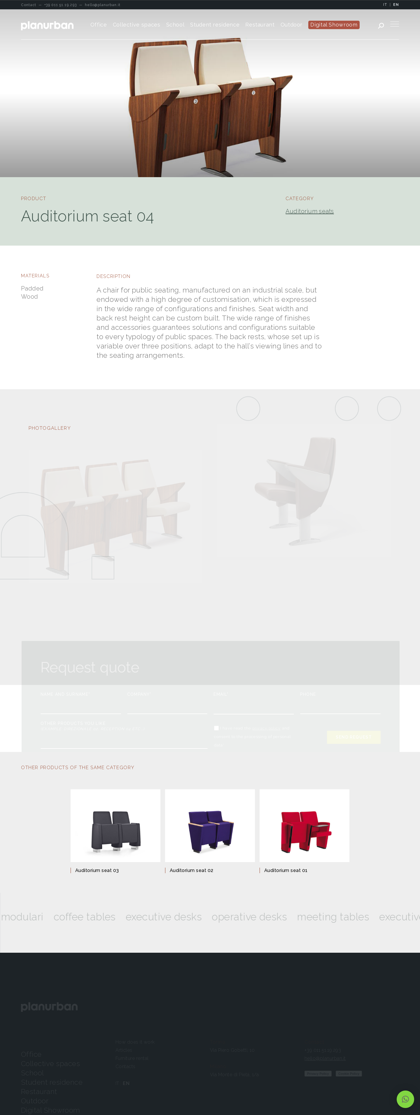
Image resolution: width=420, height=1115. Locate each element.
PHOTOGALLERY (50, 428)
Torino (218, 1042)
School (32, 1073)
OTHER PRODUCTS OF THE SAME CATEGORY (78, 767)
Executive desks (180, 917)
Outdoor (34, 1101)
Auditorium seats (310, 211)
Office (31, 1054)
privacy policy (266, 728)
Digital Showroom (50, 1110)
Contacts (126, 1066)
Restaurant (39, 1091)
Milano (218, 1066)
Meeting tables (349, 917)
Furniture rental (132, 1058)
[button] (405, 1099)
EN (396, 5)
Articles (124, 1050)
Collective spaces (50, 1063)
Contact (314, 1042)
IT (385, 5)
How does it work (135, 1042)
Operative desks (265, 917)
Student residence (52, 1082)
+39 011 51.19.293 (322, 1050)
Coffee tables (101, 917)
